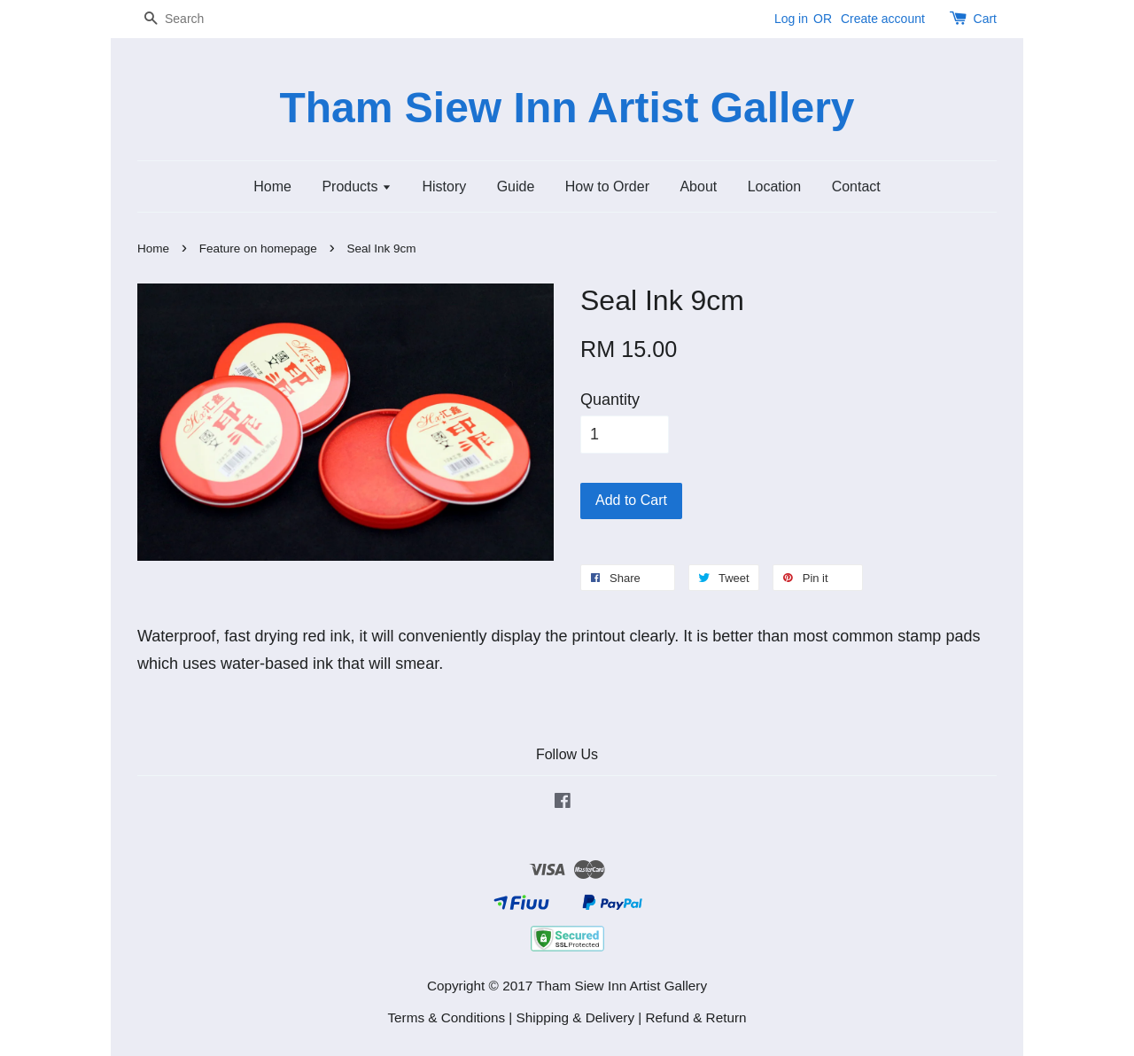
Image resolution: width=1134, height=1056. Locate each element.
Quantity (610, 399)
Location (775, 186)
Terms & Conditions (446, 1017)
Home (272, 186)
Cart (985, 19)
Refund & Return (696, 1017)
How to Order (607, 186)
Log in (791, 19)
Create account (883, 19)
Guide (516, 186)
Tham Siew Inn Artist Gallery (566, 107)
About (698, 186)
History (444, 186)
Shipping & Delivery (576, 1017)
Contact (856, 186)
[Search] (190, 19)
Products (357, 186)
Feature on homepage (258, 248)
